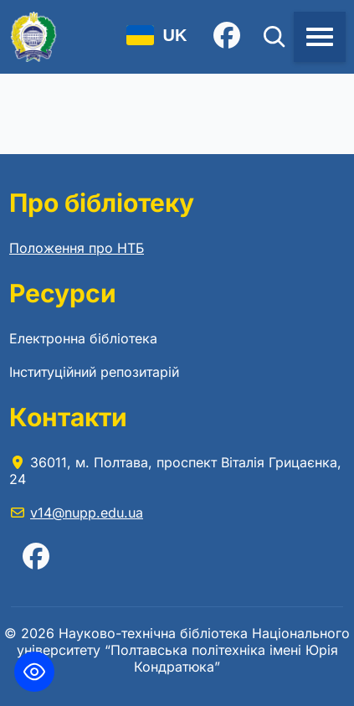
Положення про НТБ (76, 248)
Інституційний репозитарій (94, 371)
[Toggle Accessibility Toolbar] (34, 671)
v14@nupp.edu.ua (86, 512)
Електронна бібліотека (83, 338)
